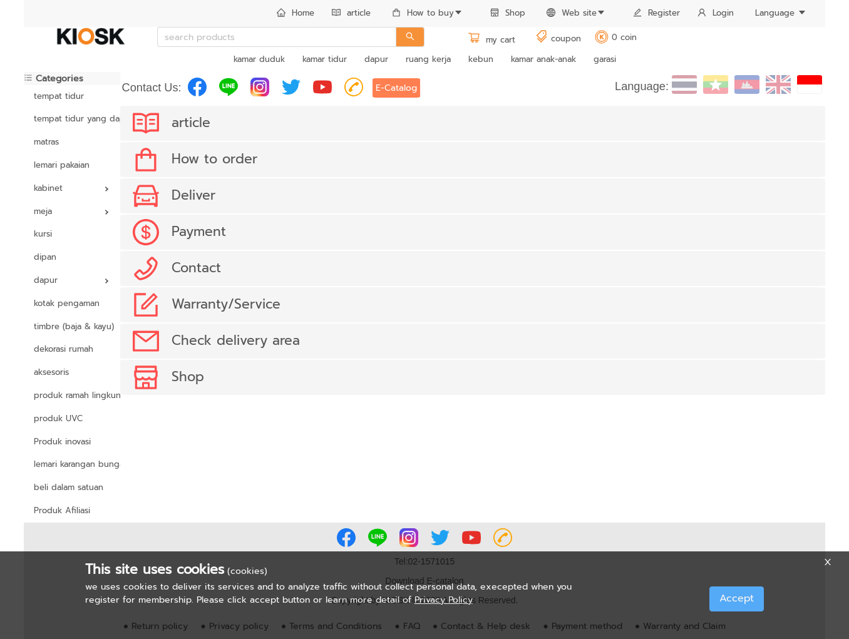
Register (656, 13)
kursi (43, 234)
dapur (376, 59)
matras (46, 142)
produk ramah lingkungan (72, 395)
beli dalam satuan (68, 487)
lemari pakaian (62, 165)
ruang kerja (428, 59)
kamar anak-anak (543, 59)
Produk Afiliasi (62, 510)
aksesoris (51, 372)
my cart (491, 40)
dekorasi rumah (63, 349)
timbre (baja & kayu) (72, 326)
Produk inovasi (62, 441)
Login (715, 13)
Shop (507, 13)
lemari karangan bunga (72, 464)
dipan (45, 257)
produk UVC (58, 418)
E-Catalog (396, 88)
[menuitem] (295, 14)
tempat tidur (59, 96)
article (351, 13)
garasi (605, 59)
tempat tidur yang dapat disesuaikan (72, 119)
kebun (480, 59)
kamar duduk (259, 59)
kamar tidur (324, 59)
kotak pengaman (67, 303)
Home (295, 13)
